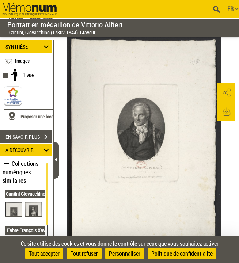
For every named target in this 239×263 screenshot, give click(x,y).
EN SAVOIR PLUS (28, 137)
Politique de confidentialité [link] (182, 253)
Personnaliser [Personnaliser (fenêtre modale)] (124, 253)
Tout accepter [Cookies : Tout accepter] (44, 253)
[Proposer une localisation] (38, 115)
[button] (226, 92)
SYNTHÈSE (28, 46)
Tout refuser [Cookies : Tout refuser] (84, 253)
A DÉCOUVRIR (28, 150)
